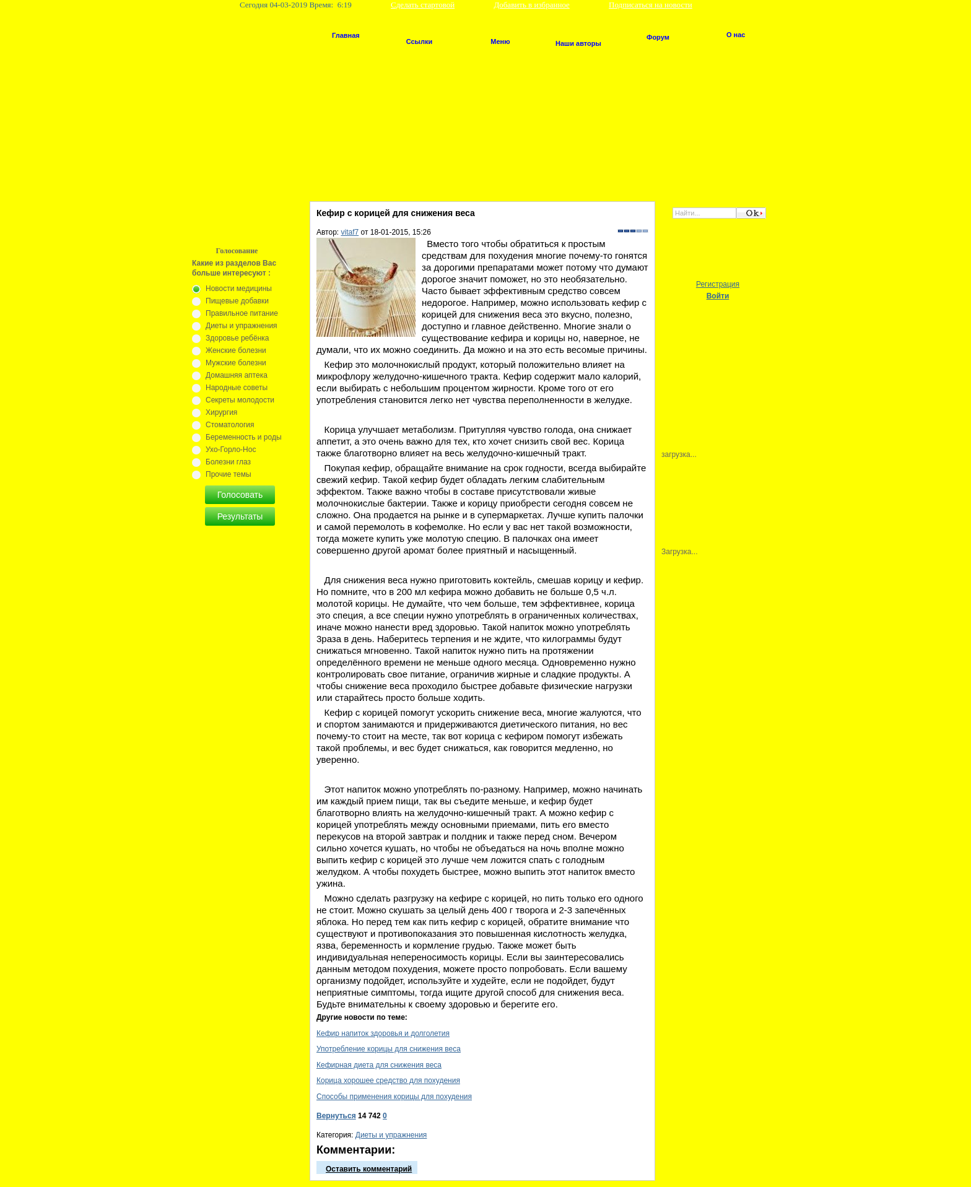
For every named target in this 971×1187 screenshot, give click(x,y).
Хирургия (221, 412)
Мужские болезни (236, 363)
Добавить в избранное (531, 4)
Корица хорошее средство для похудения (388, 1080)
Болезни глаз (228, 462)
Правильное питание (242, 313)
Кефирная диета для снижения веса (379, 1065)
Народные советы (237, 387)
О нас (736, 34)
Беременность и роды (244, 437)
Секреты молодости (240, 400)
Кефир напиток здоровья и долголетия (383, 1033)
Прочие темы (228, 474)
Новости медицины (239, 288)
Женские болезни (236, 350)
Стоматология (230, 424)
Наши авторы (578, 43)
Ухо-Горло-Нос (231, 449)
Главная (346, 35)
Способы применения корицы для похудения (394, 1096)
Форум (658, 37)
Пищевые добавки (237, 301)
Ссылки (419, 41)
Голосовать (240, 495)
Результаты (240, 516)
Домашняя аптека (237, 375)
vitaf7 (350, 232)
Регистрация (717, 284)
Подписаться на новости (650, 4)
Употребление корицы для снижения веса (388, 1049)
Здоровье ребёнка (237, 338)
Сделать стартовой (423, 4)
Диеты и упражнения (391, 1135)
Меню (500, 41)
